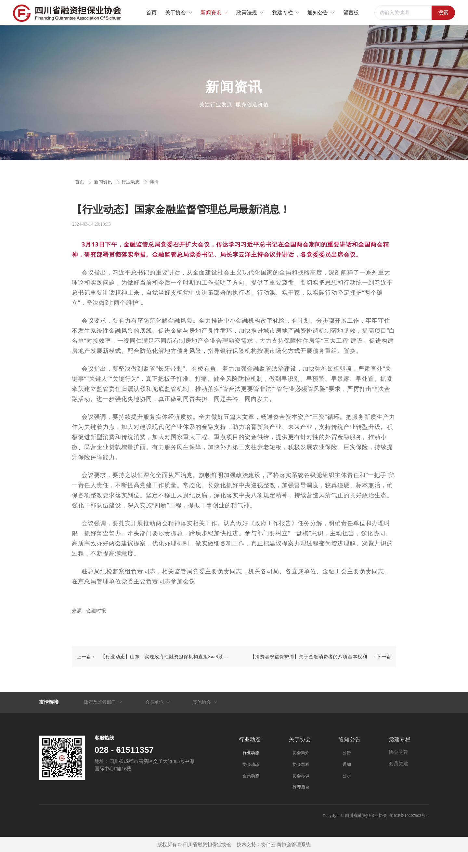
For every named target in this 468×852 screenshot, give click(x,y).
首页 (80, 182)
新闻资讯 (103, 182)
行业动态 (131, 182)
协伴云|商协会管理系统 (286, 844)
